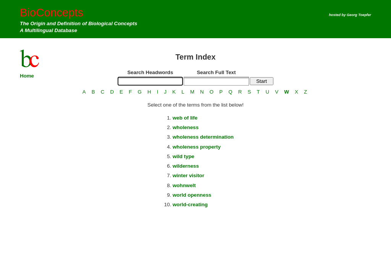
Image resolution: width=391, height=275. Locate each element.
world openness (192, 195)
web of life (185, 118)
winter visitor (188, 175)
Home (27, 76)
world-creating (190, 204)
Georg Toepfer (359, 15)
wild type (183, 156)
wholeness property (197, 147)
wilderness (186, 166)
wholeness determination (203, 137)
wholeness (186, 127)
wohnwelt (184, 185)
